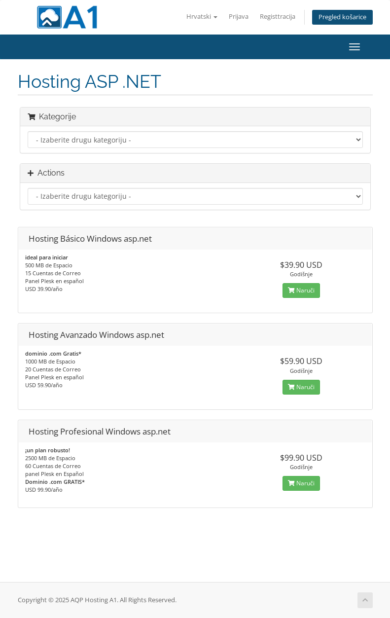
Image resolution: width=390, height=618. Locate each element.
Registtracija (277, 16)
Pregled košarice (342, 17)
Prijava (238, 16)
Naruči (301, 290)
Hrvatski (201, 16)
